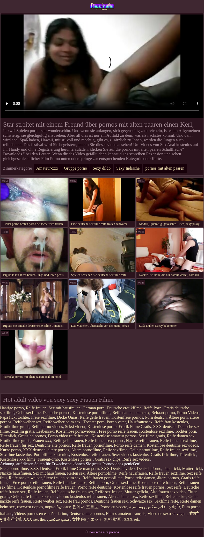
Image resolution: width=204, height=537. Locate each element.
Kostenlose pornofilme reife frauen (46, 487)
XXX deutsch (164, 426)
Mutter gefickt (136, 492)
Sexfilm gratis (22, 431)
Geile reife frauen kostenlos (34, 496)
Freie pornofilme (14, 468)
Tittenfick (8, 436)
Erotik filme (66, 468)
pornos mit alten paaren (164, 168)
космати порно (30, 507)
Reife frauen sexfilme (178, 440)
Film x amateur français (125, 513)
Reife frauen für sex (16, 445)
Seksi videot (75, 426)
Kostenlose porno (102, 426)
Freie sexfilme (43, 417)
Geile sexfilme (28, 412)
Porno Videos (188, 412)
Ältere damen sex (122, 496)
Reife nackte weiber (25, 478)
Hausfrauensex (140, 422)
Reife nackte (175, 496)
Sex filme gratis (152, 436)
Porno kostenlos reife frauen (82, 496)
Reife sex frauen (108, 492)
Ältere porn (178, 417)
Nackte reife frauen (142, 440)
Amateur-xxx (47, 168)
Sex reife (174, 487)
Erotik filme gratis (15, 440)
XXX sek (131, 519)
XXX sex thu (34, 519)
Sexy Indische (128, 168)
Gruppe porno (75, 168)
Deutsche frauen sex (111, 501)
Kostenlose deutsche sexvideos (172, 445)
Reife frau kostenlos (171, 422)
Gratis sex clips (107, 459)
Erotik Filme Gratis (135, 426)
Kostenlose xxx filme (17, 459)
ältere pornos (58, 450)
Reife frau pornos (77, 501)
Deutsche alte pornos (102, 6)
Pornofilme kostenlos (51, 454)
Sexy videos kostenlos (130, 454)
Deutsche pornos (56, 412)
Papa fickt (171, 468)
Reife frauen (36, 408)
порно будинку (57, 507)
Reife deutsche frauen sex (71, 492)
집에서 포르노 (85, 507)
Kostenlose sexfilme (156, 431)
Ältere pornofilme (86, 450)
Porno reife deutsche (94, 487)
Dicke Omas (67, 417)
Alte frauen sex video (168, 492)
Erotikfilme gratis (14, 426)
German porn (94, 408)
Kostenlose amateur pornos (113, 436)
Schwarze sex (141, 501)
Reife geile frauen (95, 417)
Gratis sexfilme (123, 482)
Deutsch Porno (149, 468)
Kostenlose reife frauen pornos (139, 487)
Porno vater (116, 422)
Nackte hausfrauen (15, 473)
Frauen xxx (41, 440)
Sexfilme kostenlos (16, 454)
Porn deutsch (156, 417)
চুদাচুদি (174, 507)
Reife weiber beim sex (62, 422)
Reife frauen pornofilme (92, 445)
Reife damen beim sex (130, 412)
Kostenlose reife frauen (90, 454)
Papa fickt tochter (14, 417)
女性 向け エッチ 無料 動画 (96, 519)
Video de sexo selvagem (167, 513)
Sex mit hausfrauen (64, 408)
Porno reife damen (129, 445)
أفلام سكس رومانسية (147, 507)
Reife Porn (153, 408)
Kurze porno (10, 450)
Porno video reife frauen (68, 436)
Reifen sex (76, 473)
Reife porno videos (47, 426)
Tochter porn (94, 422)
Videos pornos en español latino (40, 513)
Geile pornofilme (143, 450)
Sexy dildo (102, 168)
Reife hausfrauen (133, 473)
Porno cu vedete (113, 507)
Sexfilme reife (166, 501)
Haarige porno (12, 408)
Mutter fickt (192, 468)
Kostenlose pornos (77, 459)
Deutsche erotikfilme (124, 408)
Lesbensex (45, 431)
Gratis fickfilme (164, 454)
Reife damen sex (181, 436)
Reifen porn (98, 482)
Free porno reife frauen (118, 431)
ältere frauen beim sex (62, 478)
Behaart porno (163, 412)
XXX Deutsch (42, 468)
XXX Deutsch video (118, 468)
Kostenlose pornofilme (91, 412)
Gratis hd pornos (32, 436)
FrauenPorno (48, 459)
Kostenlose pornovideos (76, 431)
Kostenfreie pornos (127, 417)
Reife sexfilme (115, 450)
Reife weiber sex (27, 422)
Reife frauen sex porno (104, 440)
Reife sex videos (136, 459)
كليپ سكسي (58, 519)
